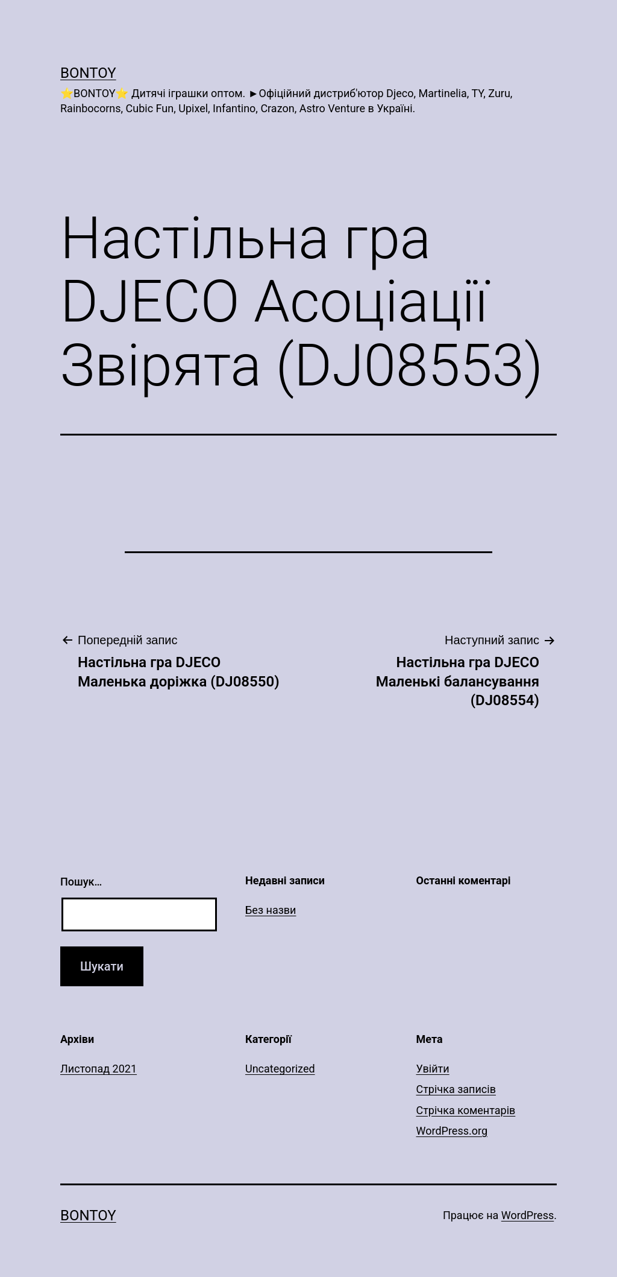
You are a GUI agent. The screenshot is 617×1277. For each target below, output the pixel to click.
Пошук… (81, 881)
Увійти (432, 1068)
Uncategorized (280, 1068)
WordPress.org (452, 1130)
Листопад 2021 (98, 1068)
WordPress (527, 1215)
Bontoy (88, 73)
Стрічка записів (456, 1089)
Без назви (270, 910)
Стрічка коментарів (466, 1110)
